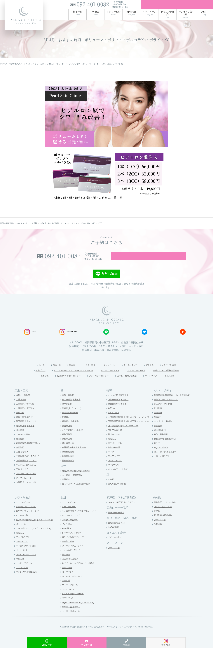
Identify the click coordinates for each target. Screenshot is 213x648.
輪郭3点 (112, 414)
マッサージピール (24, 569)
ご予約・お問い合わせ (130, 381)
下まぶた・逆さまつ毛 (26, 479)
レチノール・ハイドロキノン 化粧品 (79, 569)
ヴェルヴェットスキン (26, 560)
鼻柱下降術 (67, 440)
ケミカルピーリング (71, 556)
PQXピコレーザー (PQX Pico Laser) (79, 608)
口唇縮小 (66, 485)
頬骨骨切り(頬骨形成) (118, 409)
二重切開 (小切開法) (25, 409)
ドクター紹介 (86, 370)
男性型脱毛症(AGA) (117, 528)
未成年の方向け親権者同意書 (176, 375)
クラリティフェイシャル (74, 551)
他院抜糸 (158, 530)
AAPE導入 (67, 534)
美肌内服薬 (67, 573)
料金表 (66, 370)
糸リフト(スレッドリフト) (28, 517)
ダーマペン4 (22, 556)
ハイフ (111, 457)
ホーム (33, 370)
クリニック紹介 (133, 370)
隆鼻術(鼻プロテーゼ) (72, 414)
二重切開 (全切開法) (25, 414)
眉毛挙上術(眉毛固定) (26, 431)
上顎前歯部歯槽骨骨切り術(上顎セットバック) (130, 423)
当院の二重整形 (23, 401)
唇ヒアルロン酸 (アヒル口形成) (77, 476)
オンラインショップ (141, 375)
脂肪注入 (112, 444)
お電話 (126, 642)
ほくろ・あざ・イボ (163, 512)
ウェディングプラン (111, 375)
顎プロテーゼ (114, 440)
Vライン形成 (114, 418)
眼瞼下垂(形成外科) (25, 423)
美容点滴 (66, 560)
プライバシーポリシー (98, 381)
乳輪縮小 (158, 423)
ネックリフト (114, 470)
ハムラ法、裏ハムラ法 (26, 470)
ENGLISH (179, 381)
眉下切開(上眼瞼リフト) (27, 427)
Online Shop (68, 337)
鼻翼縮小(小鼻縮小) (71, 427)
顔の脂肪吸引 (160, 436)
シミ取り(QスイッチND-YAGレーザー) (80, 517)
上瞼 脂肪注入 (22, 457)
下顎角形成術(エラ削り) (119, 405)
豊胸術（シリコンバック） (167, 405)
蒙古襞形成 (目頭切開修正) (28, 449)
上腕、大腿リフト (162, 462)
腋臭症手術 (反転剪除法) (165, 444)
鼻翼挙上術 (67, 431)
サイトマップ (158, 381)
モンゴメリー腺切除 (163, 427)
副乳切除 (158, 431)
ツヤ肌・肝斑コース (71, 617)
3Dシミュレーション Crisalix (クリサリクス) (67, 375)
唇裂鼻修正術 (68, 466)
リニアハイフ (114, 462)
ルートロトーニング (71, 521)
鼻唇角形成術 (68, 457)
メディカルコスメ (70, 595)
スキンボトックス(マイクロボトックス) (35, 534)
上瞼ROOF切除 (23, 440)
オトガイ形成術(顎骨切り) (120, 401)
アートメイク (114, 553)
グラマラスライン (24, 484)
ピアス (157, 517)
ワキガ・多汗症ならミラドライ (123, 508)
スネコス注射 (22, 573)
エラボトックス (115, 449)
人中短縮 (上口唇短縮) (72, 481)
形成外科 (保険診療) (163, 521)
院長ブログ (29, 375)
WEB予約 (86, 642)
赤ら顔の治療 (68, 547)
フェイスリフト (115, 466)
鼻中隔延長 (67, 409)
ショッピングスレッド (26, 512)
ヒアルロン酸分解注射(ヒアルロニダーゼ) (36, 525)
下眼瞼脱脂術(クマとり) (27, 466)
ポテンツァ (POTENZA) (27, 578)
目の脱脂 (20, 436)
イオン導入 (67, 530)
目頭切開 (20, 444)
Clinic (30, 337)
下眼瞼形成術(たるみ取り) (28, 462)
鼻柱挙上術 (67, 444)
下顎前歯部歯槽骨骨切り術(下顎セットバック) (130, 427)
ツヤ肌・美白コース (71, 612)
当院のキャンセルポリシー (62, 381)
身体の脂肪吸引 (161, 440)
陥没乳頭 (158, 414)
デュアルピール (23, 508)
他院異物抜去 (68, 462)
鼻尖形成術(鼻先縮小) (72, 405)
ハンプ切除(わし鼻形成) (73, 436)
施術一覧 (50, 370)
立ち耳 (111, 485)
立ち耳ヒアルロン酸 (117, 489)
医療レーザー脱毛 (116, 518)
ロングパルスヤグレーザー (75, 543)
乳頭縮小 (158, 418)
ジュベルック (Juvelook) (73, 599)
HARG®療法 (114, 533)
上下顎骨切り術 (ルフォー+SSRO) (124, 431)
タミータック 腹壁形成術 (166, 457)
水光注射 (20, 564)
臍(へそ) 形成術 (161, 453)
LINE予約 (47, 642)
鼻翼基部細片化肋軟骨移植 (75, 453)
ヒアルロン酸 (22, 521)
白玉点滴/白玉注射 (71, 564)
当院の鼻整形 (68, 401)
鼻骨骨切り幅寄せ (70, 418)
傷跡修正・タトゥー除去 (165, 508)
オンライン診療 (176, 370)
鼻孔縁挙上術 (68, 449)
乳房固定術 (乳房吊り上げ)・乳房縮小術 (173, 401)
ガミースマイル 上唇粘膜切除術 (77, 489)
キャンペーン (109, 370)
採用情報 (35, 381)
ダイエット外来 (115, 543)
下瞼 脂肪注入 (22, 475)
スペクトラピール (70, 525)
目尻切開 (20, 453)
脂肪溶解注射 (114, 453)
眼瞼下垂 (20, 418)
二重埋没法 (21, 405)
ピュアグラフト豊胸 (163, 409)
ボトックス (21, 530)
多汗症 (157, 449)
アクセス (155, 370)
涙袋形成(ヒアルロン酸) (27, 488)
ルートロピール (69, 512)
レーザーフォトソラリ (72, 538)
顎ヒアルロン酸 (115, 436)
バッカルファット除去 (118, 475)
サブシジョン (68, 604)
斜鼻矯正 (66, 423)
